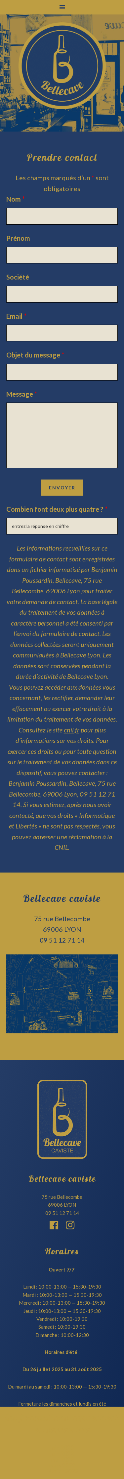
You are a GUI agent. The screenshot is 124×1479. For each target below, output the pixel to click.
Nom (15, 199)
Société (17, 277)
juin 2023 (62, 1447)
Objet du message (35, 355)
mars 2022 (62, 1465)
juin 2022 (62, 1453)
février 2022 (62, 1471)
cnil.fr (71, 730)
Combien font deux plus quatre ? (56, 509)
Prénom (18, 238)
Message (21, 394)
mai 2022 (62, 1459)
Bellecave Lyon (62, 65)
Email (16, 316)
